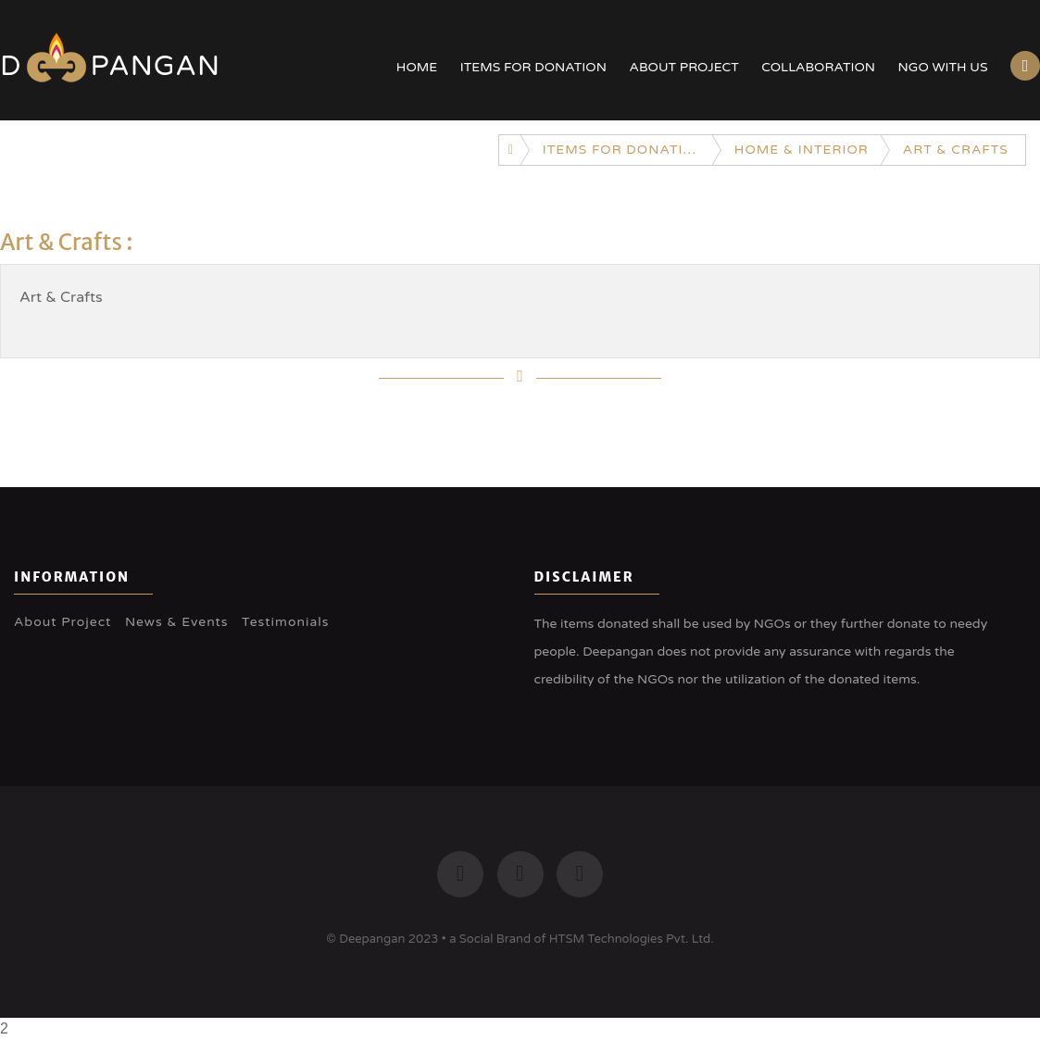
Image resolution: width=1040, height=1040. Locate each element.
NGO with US (943, 67)
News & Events (177, 622)
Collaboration (818, 67)
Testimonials (286, 622)
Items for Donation (533, 67)
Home (416, 67)
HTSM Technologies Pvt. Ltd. (631, 939)
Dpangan (110, 66)
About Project (683, 67)
